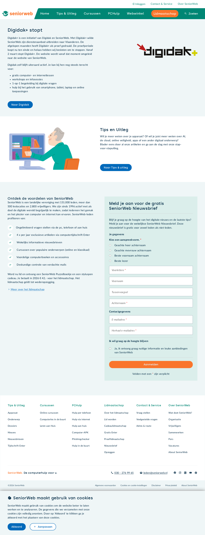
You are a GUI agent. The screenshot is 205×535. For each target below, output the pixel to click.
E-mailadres (118, 319)
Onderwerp (14, 419)
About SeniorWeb (177, 452)
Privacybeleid (171, 486)
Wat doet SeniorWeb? (180, 413)
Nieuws (12, 432)
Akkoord (16, 526)
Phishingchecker (80, 439)
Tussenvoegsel (120, 292)
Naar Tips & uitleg (116, 167)
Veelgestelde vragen (147, 419)
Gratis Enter (110, 432)
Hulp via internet (81, 419)
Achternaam (119, 303)
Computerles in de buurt (53, 419)
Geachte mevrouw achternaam (132, 250)
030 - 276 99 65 (124, 473)
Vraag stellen (143, 413)
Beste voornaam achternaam (131, 255)
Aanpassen (44, 526)
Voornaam (117, 281)
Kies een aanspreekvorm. (125, 240)
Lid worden (110, 419)
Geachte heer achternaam (130, 245)
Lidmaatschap (114, 405)
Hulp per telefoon (81, 413)
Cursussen (47, 405)
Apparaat (13, 413)
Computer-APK (80, 432)
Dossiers (12, 426)
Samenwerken (175, 432)
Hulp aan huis (79, 426)
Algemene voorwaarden (105, 486)
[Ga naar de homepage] (20, 13)
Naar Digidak (20, 104)
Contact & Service (161, 4)
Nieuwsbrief (110, 446)
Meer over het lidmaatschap (28, 289)
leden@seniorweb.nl (155, 473)
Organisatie (174, 419)
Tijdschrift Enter (16, 446)
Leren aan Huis (48, 426)
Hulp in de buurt (81, 446)
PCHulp (77, 405)
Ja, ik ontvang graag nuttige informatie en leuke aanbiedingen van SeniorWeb (151, 350)
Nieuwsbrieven (16, 439)
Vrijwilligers (174, 426)
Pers (170, 439)
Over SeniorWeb (188, 4)
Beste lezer (121, 261)
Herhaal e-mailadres (123, 330)
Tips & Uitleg (16, 405)
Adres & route (143, 426)
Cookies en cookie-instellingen (133, 486)
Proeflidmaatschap (114, 439)
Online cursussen (49, 413)
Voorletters (118, 270)
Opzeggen (109, 452)
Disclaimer (156, 486)
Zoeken (193, 13)
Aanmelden (151, 364)
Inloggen (138, 4)
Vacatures (173, 446)
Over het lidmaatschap (116, 413)
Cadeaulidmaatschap (115, 426)
